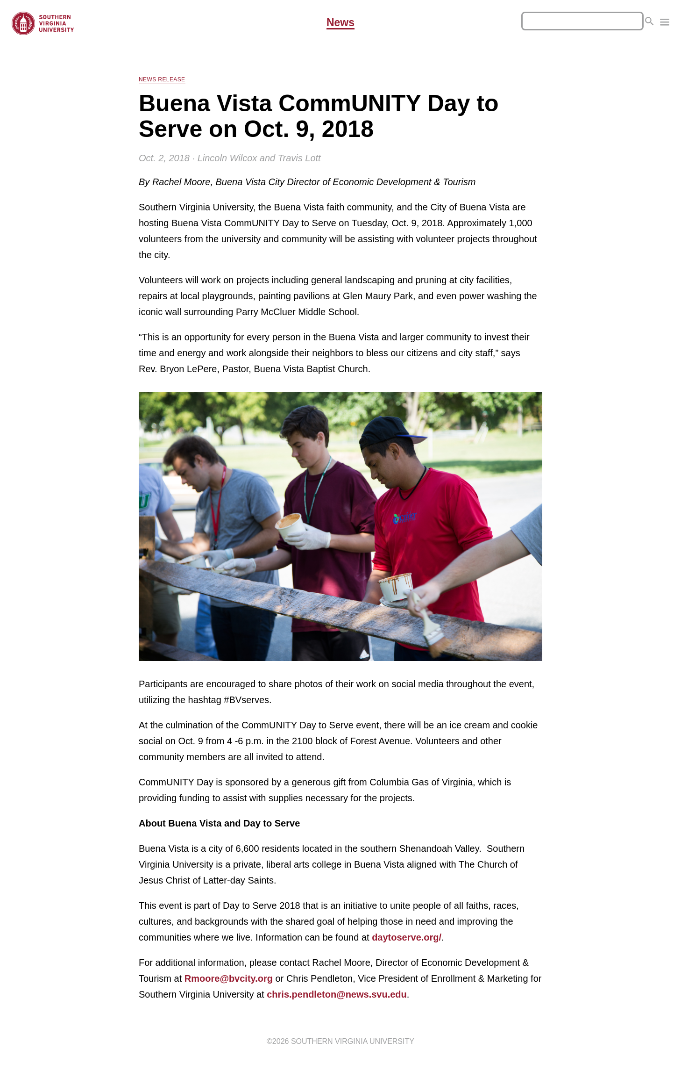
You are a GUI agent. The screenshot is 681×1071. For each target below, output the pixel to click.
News (340, 23)
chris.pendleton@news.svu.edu (337, 994)
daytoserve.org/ (406, 937)
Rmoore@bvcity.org (228, 978)
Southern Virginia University (352, 1041)
